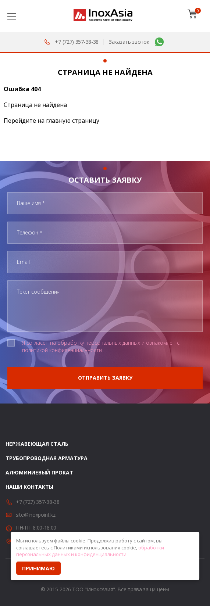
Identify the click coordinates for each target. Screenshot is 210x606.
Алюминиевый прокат (39, 472)
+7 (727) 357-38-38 (77, 41)
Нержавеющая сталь (37, 443)
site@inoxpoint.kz (36, 514)
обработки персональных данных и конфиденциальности (90, 551)
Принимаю (38, 568)
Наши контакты (29, 486)
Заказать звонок (129, 41)
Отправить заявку (105, 377)
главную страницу (72, 120)
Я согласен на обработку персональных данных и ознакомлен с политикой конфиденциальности (100, 346)
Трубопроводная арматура (47, 458)
